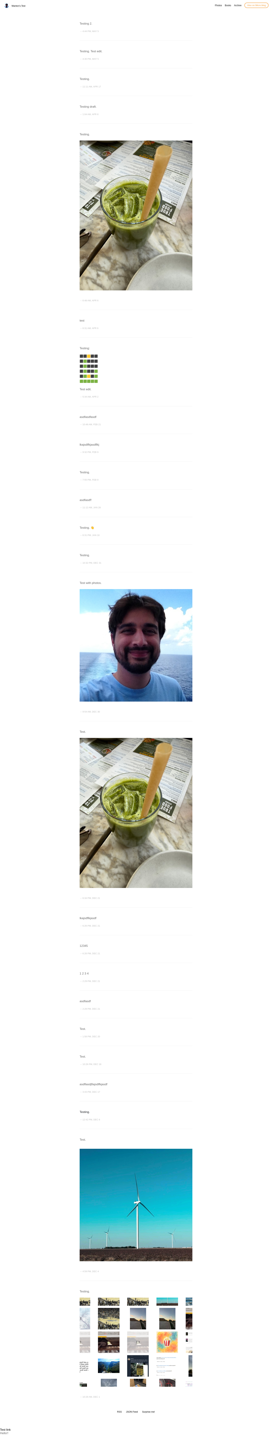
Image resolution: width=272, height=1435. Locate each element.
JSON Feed (132, 1411)
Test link (5, 1429)
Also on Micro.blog (256, 5)
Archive (237, 5)
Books (228, 5)
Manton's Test (19, 5)
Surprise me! (148, 1411)
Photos (218, 5)
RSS (119, 1411)
